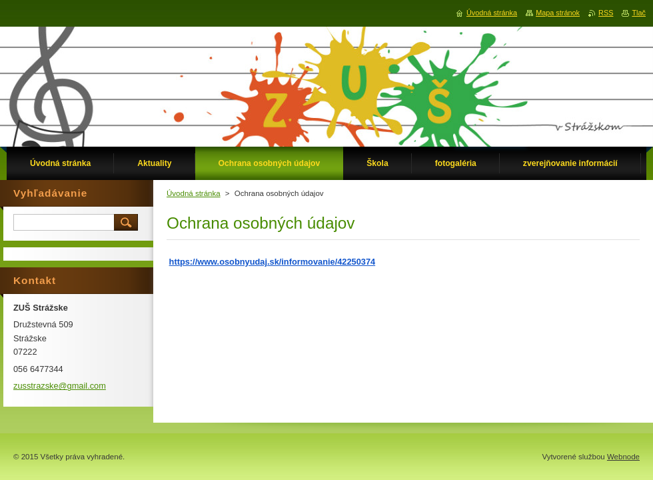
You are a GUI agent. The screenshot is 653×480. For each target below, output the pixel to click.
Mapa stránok (558, 13)
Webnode (623, 457)
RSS (605, 13)
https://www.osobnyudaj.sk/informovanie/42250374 (272, 262)
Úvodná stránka (194, 193)
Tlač (639, 13)
